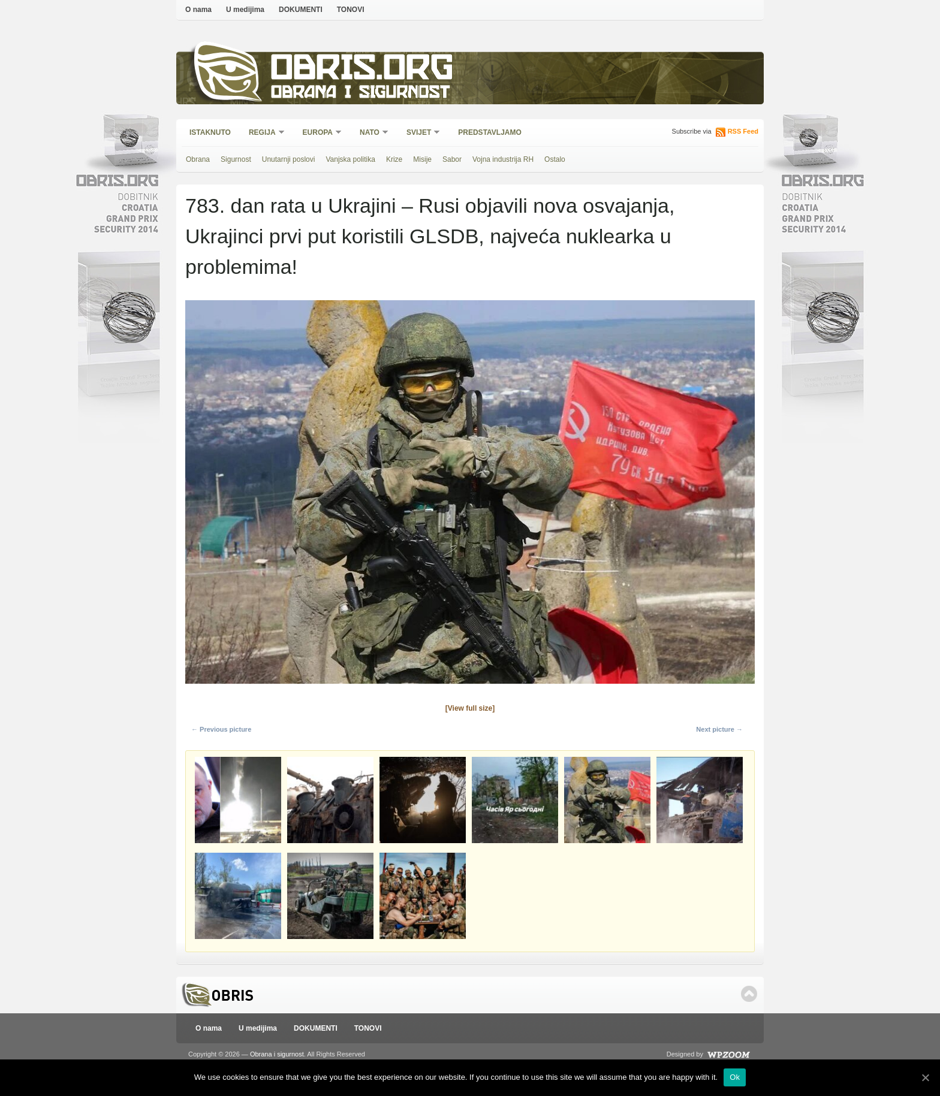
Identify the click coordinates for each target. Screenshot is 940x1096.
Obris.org (362, 70)
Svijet (419, 133)
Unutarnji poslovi (288, 159)
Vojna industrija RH (503, 159)
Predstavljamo (490, 132)
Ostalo (554, 159)
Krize (394, 159)
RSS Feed (743, 131)
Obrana (198, 159)
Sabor (452, 159)
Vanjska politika (350, 159)
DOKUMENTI (301, 9)
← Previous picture (221, 729)
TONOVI (350, 9)
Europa (318, 133)
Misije (422, 159)
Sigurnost (236, 159)
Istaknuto (210, 132)
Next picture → (719, 729)
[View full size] (470, 708)
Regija (263, 133)
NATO (370, 133)
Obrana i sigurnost (360, 93)
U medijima (245, 9)
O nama (198, 9)
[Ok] (925, 1077)
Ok (735, 1077)
